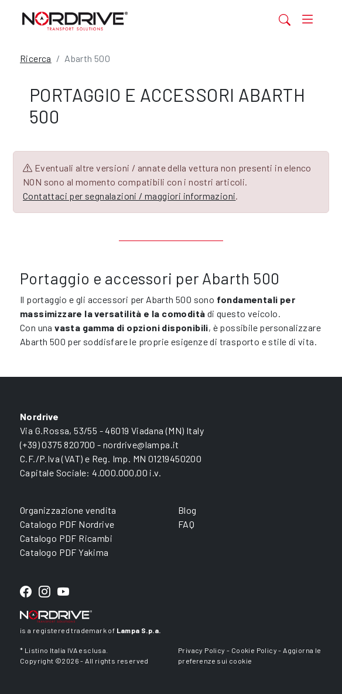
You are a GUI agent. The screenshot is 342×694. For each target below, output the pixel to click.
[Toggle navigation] (307, 19)
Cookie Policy (254, 650)
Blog (187, 510)
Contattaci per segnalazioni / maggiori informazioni (129, 195)
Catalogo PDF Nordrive (67, 524)
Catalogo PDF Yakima (64, 552)
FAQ (186, 524)
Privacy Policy (201, 650)
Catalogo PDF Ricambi (66, 538)
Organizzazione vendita (68, 510)
